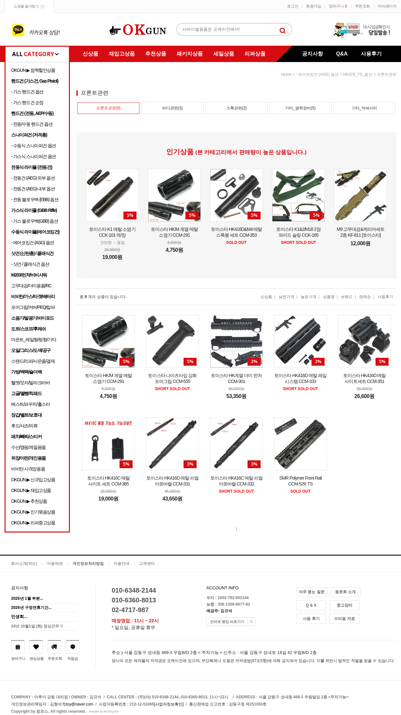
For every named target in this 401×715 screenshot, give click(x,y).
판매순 (365, 296)
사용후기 (371, 53)
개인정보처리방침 (88, 563)
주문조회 (362, 6)
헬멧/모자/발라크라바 (30, 382)
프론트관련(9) (108, 108)
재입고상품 (122, 53)
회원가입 (313, 6)
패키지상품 (190, 53)
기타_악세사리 (364, 108)
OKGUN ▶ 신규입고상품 (33, 479)
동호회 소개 (345, 592)
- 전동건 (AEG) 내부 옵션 (33, 188)
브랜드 (347, 296)
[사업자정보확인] (169, 704)
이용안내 (121, 563)
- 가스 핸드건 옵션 (27, 91)
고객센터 (147, 563)
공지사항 (312, 53)
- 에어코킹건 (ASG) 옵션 (32, 242)
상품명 (329, 296)
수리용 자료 (344, 618)
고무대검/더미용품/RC (31, 285)
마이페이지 (387, 6)
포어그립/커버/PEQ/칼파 (33, 307)
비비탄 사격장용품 (28, 468)
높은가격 (308, 296)
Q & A (311, 605)
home (286, 74)
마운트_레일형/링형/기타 (33, 339)
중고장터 (344, 605)
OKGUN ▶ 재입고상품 (31, 490)
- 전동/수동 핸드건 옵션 (32, 124)
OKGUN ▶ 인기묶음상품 (33, 512)
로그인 (292, 6)
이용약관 (55, 563)
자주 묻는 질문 (312, 592)
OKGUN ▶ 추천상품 (29, 501)
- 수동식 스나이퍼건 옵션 (33, 145)
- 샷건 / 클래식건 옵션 (30, 264)
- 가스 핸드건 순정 (27, 102)
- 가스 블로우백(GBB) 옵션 (34, 221)
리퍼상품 (255, 53)
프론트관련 (386, 74)
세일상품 (223, 53)
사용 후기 (311, 618)
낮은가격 (286, 296)
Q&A (342, 53)
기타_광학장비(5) (300, 108)
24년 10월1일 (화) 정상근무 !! (37, 626)
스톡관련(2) (236, 108)
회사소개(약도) (24, 563)
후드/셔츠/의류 (24, 425)
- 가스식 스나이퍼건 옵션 (33, 156)
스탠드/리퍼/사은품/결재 (33, 361)
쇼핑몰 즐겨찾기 (26, 6)
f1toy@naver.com (78, 704)
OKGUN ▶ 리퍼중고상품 (33, 522)
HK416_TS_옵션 (357, 74)
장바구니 (338, 6)
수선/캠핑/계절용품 (28, 447)
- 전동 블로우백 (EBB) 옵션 (34, 199)
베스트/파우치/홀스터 (30, 404)
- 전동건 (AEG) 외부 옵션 (33, 178)
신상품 (90, 53)
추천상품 (155, 53)
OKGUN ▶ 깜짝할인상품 (33, 70)
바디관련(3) (172, 108)
